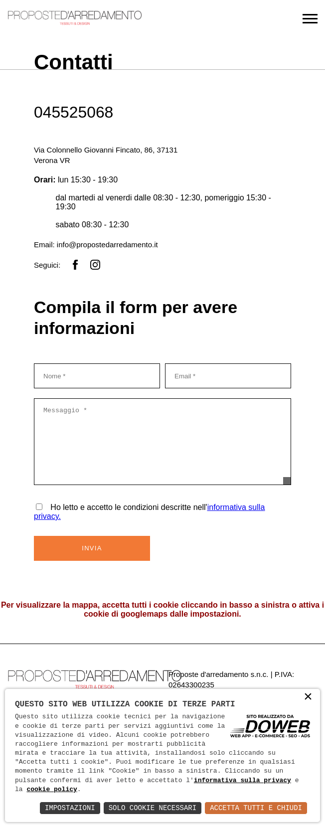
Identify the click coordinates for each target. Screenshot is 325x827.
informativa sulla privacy (242, 780)
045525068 (74, 112)
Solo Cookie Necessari (152, 808)
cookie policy (51, 789)
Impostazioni (70, 808)
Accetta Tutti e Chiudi (256, 808)
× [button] (308, 699)
